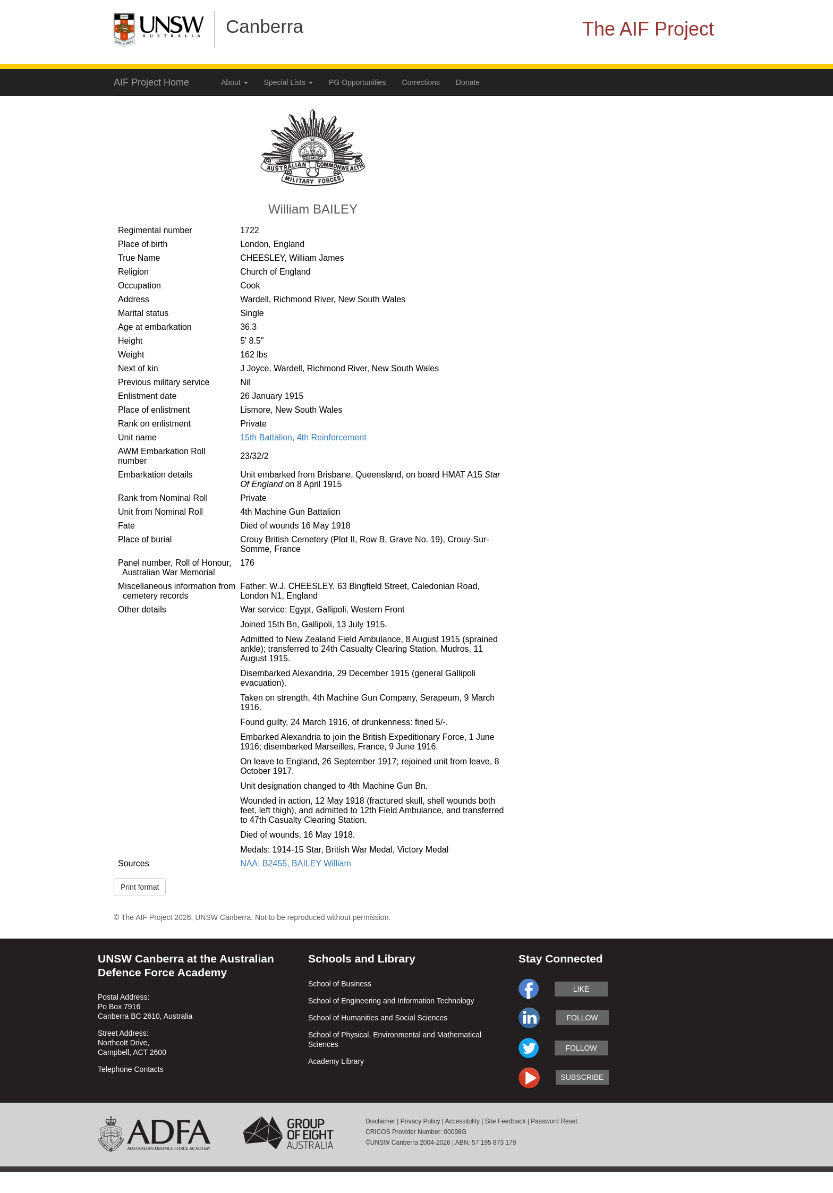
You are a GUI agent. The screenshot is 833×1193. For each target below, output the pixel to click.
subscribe (582, 1077)
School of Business (339, 983)
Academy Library (336, 1061)
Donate (468, 82)
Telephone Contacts (131, 1069)
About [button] (234, 82)
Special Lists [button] (288, 82)
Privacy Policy (420, 1121)
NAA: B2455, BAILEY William (295, 863)
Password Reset (554, 1121)
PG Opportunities (357, 82)
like (581, 989)
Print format (140, 887)
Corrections (421, 82)
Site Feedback (505, 1121)
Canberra (264, 26)
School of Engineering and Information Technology (391, 1000)
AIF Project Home (151, 82)
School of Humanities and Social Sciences (377, 1017)
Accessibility (462, 1121)
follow (582, 1017)
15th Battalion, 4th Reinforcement (303, 437)
